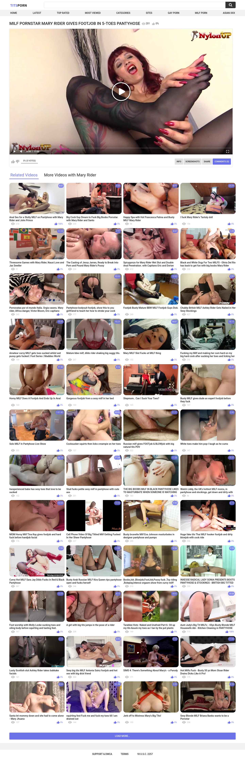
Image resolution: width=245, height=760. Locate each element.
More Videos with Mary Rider (70, 175)
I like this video (13, 161)
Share (207, 161)
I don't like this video (17, 161)
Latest (37, 13)
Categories (123, 13)
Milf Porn (201, 13)
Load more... (122, 736)
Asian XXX (229, 13)
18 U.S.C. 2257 (145, 754)
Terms (124, 754)
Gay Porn (173, 13)
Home (13, 13)
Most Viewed (93, 13)
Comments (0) (222, 161)
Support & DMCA (102, 754)
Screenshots (192, 161)
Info (179, 161)
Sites (149, 13)
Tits (18, 5)
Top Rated (63, 13)
